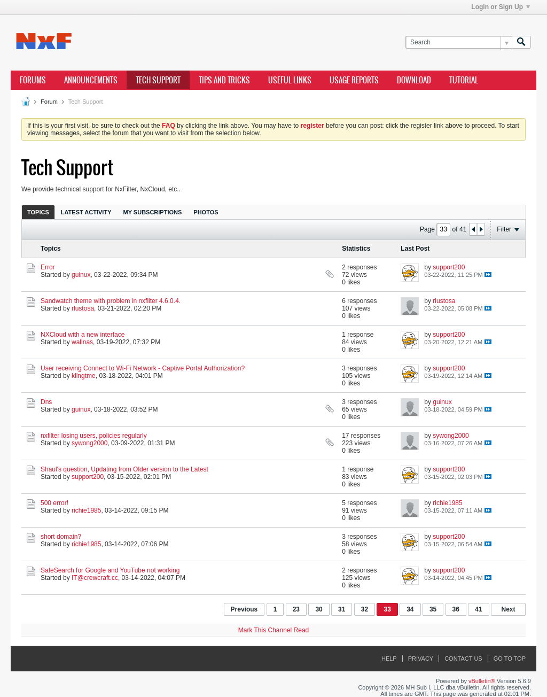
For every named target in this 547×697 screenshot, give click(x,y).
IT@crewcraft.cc (95, 578)
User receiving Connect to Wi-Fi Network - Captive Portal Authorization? (143, 368)
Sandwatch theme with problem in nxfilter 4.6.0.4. (111, 301)
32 (364, 609)
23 (296, 609)
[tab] (38, 212)
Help (389, 658)
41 (478, 609)
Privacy (420, 658)
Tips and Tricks (224, 80)
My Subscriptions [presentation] (152, 212)
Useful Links (289, 80)
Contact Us (463, 658)
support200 (449, 267)
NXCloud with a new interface (82, 334)
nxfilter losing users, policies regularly (94, 435)
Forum (49, 101)
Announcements (91, 80)
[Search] (458, 42)
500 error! (54, 503)
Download (414, 80)
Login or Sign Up (500, 7)
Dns (46, 402)
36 (455, 609)
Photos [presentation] (205, 212)
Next (508, 609)
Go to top (510, 658)
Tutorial (463, 80)
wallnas (82, 342)
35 (432, 609)
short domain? (61, 536)
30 (318, 609)
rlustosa (83, 308)
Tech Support (158, 80)
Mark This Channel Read (273, 630)
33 (387, 609)
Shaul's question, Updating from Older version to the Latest (124, 469)
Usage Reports (354, 80)
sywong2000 (89, 443)
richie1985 (86, 510)
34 (410, 609)
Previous (244, 609)
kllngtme (84, 376)
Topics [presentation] (38, 212)
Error (48, 267)
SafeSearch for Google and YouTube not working (110, 570)
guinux (81, 274)
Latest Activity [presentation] (86, 212)
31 (341, 609)
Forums (33, 80)
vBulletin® (481, 681)
